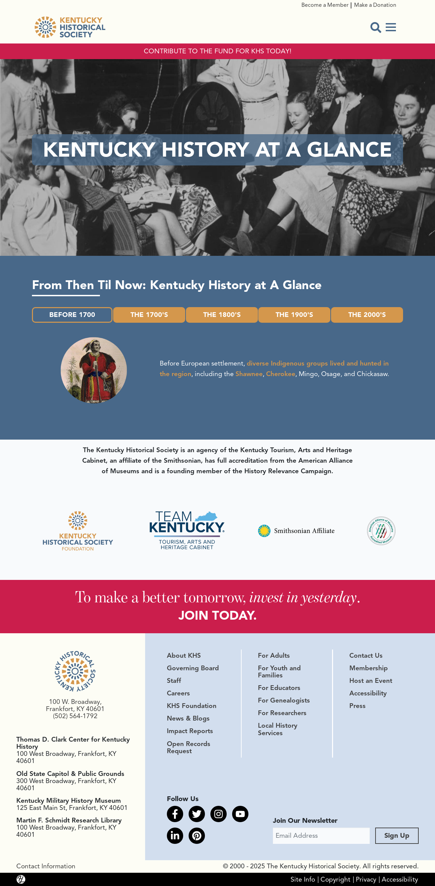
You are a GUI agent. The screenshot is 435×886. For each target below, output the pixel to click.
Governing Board (193, 668)
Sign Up (397, 835)
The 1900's (294, 315)
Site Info (303, 879)
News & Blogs (188, 718)
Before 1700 (72, 315)
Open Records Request (188, 747)
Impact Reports (190, 731)
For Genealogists (284, 700)
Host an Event (370, 681)
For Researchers (282, 713)
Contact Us (366, 656)
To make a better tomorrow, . (217, 596)
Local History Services (277, 729)
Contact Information (45, 866)
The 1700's (149, 315)
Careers (178, 693)
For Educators (279, 688)
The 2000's (367, 315)
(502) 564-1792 (75, 716)
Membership (368, 668)
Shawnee (249, 374)
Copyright (335, 879)
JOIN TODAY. (217, 615)
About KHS (184, 656)
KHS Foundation (191, 706)
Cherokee (280, 374)
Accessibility (368, 693)
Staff (174, 681)
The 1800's (222, 315)
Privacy (366, 879)
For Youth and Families (279, 671)
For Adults (274, 656)
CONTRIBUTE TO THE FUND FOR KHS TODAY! (218, 51)
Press (357, 706)
